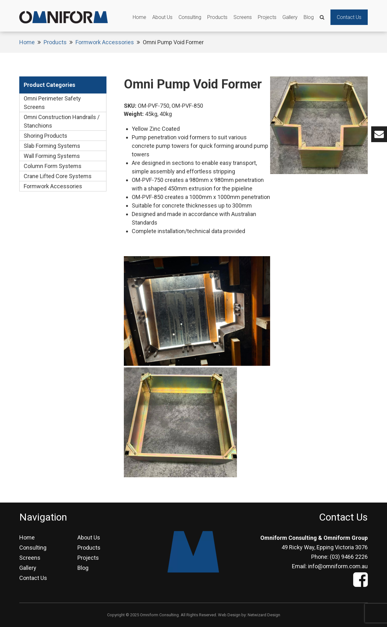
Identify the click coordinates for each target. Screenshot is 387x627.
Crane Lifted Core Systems (58, 176)
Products (217, 17)
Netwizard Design (264, 614)
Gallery (290, 17)
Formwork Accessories (105, 42)
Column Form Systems (53, 166)
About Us (162, 17)
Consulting (189, 17)
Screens (242, 17)
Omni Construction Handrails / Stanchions (62, 121)
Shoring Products (45, 135)
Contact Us (349, 17)
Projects (267, 17)
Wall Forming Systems (52, 156)
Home (139, 17)
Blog (309, 17)
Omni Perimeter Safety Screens (52, 102)
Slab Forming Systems (52, 145)
